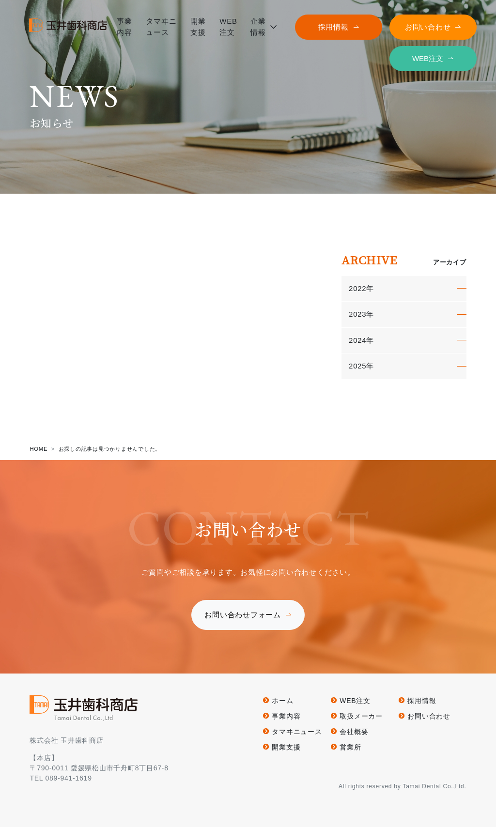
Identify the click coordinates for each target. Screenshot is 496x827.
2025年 (361, 366)
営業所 (350, 747)
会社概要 (354, 731)
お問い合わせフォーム (242, 615)
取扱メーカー (361, 716)
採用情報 (333, 27)
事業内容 (286, 716)
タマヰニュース (297, 731)
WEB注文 (427, 58)
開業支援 (286, 747)
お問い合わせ (428, 27)
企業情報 (258, 26)
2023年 (361, 314)
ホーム (282, 700)
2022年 (361, 288)
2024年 (361, 340)
